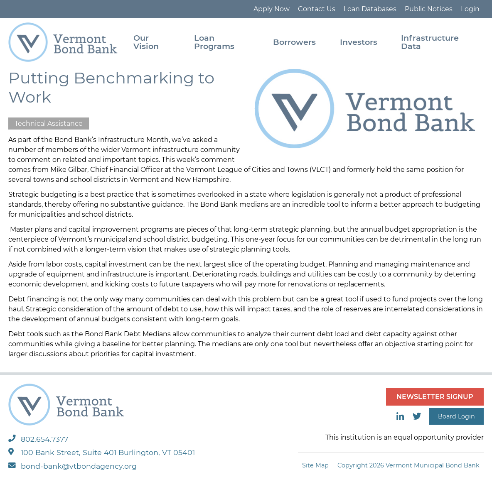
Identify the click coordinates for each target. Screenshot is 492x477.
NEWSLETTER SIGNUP (434, 397)
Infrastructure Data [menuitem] (430, 42)
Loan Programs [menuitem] (214, 42)
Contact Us (316, 9)
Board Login (456, 416)
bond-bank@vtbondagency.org (72, 466)
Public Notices (429, 9)
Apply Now (271, 9)
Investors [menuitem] (358, 42)
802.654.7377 (38, 439)
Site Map (315, 465)
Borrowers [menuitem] (294, 42)
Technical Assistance (49, 123)
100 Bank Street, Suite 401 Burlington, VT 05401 (101, 452)
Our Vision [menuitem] (146, 42)
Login (470, 9)
